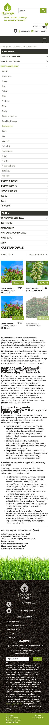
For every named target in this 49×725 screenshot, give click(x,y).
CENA (3, 242)
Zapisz (37, 658)
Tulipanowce (7, 151)
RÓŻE (3, 201)
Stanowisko (7, 228)
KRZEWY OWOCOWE (10, 61)
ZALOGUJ (25, 31)
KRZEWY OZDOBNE (10, 181)
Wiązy (4, 156)
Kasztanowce (7, 126)
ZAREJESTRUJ (40, 31)
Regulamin (10, 637)
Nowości (5, 205)
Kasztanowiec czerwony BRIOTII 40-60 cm (8, 325)
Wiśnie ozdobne (8, 166)
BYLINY (4, 196)
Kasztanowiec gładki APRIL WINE (34, 289)
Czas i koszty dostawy (15, 625)
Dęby (4, 96)
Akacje (4, 71)
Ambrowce (6, 76)
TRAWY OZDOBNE (9, 191)
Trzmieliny (6, 146)
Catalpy (5, 91)
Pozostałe (6, 176)
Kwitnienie (6, 223)
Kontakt (14, 18)
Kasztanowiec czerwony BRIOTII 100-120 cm (8, 290)
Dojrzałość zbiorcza (12, 218)
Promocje (23, 18)
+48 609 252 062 (16, 21)
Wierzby (5, 161)
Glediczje (5, 101)
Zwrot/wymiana (13, 629)
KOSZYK (40, 26)
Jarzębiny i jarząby (9, 121)
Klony (4, 131)
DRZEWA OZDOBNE (10, 66)
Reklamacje (11, 633)
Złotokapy (6, 171)
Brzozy (4, 81)
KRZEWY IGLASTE (9, 186)
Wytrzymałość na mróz (13, 232)
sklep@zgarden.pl (27, 610)
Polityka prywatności (14, 621)
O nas (6, 18)
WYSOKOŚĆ (6, 237)
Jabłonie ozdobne (9, 116)
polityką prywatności (14, 703)
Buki (3, 86)
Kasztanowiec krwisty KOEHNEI (33, 324)
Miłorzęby (6, 141)
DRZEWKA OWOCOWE (11, 56)
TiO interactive (38, 718)
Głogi (4, 106)
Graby (4, 111)
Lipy (3, 136)
